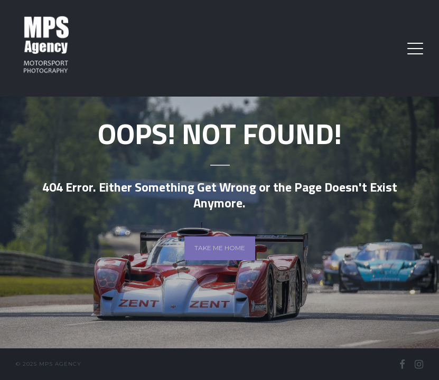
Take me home (219, 248)
